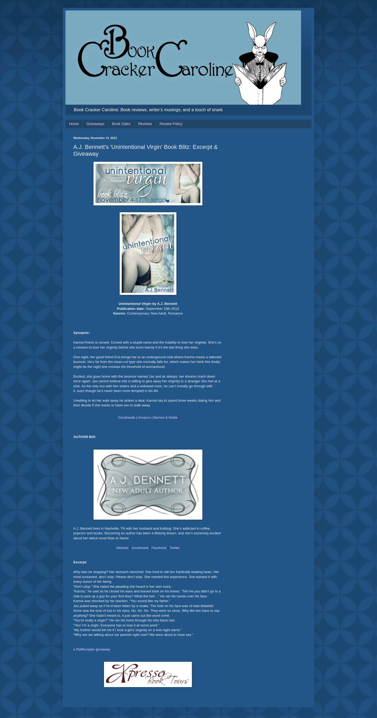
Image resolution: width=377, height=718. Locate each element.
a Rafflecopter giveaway (91, 649)
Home (74, 124)
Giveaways (95, 124)
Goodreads (126, 417)
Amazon (144, 417)
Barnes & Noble (165, 417)
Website (122, 548)
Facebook (159, 548)
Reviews (145, 124)
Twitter (174, 548)
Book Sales (121, 124)
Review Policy (171, 124)
